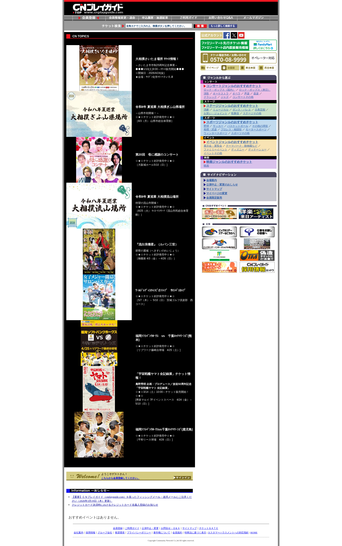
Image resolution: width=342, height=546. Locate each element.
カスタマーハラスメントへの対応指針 (228, 532)
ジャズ (225, 97)
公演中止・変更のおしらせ (222, 184)
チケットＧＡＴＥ (208, 528)
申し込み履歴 (154, 18)
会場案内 (211, 180)
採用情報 (90, 532)
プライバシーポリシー (139, 532)
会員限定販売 (214, 197)
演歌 (206, 93)
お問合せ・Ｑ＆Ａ (170, 528)
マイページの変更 (216, 193)
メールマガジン (253, 18)
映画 (206, 165)
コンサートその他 (243, 97)
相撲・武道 (210, 129)
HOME (253, 532)
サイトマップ (214, 189)
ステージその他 (252, 113)
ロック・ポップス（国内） (219, 89)
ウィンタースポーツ (215, 133)
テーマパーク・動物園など (241, 145)
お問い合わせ (220, 18)
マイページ (210, 67)
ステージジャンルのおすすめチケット (232, 105)
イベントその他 (213, 153)
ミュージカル (221, 109)
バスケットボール (237, 126)
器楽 (256, 93)
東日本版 (249, 67)
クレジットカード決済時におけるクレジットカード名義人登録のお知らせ (115, 504)
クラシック (210, 97)
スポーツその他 (240, 133)
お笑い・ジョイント (215, 113)
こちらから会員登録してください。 (120, 478)
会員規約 (177, 532)
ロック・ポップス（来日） (254, 89)
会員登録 (88, 18)
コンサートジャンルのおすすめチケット (233, 86)
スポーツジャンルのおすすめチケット (232, 122)
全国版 (230, 67)
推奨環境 (120, 532)
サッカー (218, 126)
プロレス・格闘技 (231, 129)
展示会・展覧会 (213, 145)
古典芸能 (260, 109)
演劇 (206, 109)
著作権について (161, 532)
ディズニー (237, 149)
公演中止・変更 (150, 528)
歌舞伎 (235, 113)
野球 (206, 126)
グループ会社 (105, 532)
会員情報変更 (121, 18)
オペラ (236, 93)
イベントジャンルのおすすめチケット (232, 142)
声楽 (247, 93)
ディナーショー (257, 149)
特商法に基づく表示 (195, 532)
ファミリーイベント (215, 149)
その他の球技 (260, 126)
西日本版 (267, 67)
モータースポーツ (256, 129)
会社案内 (78, 532)
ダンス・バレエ (242, 109)
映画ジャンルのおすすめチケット (229, 161)
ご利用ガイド (187, 18)
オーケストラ (221, 93)
